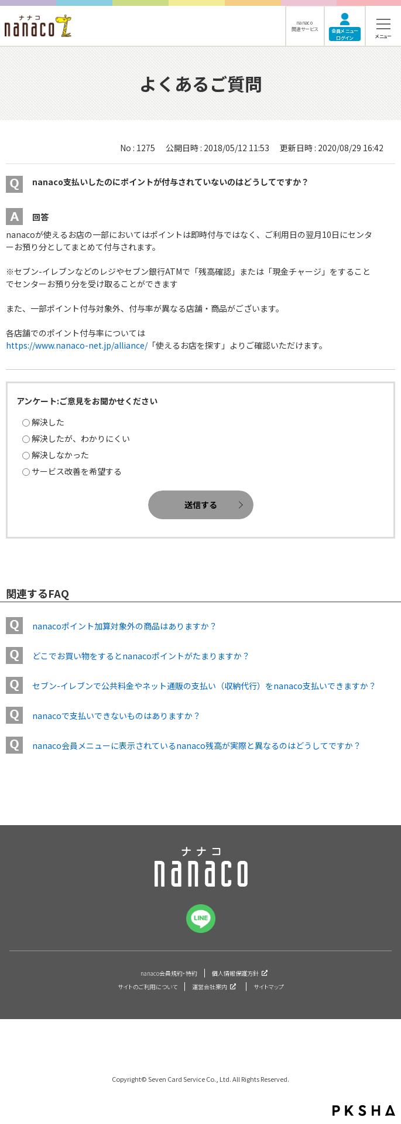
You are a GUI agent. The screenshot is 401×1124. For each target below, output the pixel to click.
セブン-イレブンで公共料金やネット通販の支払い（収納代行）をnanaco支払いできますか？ (204, 686)
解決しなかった (60, 455)
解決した (48, 422)
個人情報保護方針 (235, 973)
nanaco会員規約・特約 (168, 973)
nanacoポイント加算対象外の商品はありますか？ (124, 626)
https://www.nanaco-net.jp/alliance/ (77, 345)
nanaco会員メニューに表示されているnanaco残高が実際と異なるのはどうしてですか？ (196, 745)
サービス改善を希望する (77, 471)
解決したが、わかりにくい (81, 438)
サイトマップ (268, 986)
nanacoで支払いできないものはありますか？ (116, 715)
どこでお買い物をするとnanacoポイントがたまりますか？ (141, 656)
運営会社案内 (209, 986)
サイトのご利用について (147, 986)
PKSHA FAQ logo (364, 1110)
